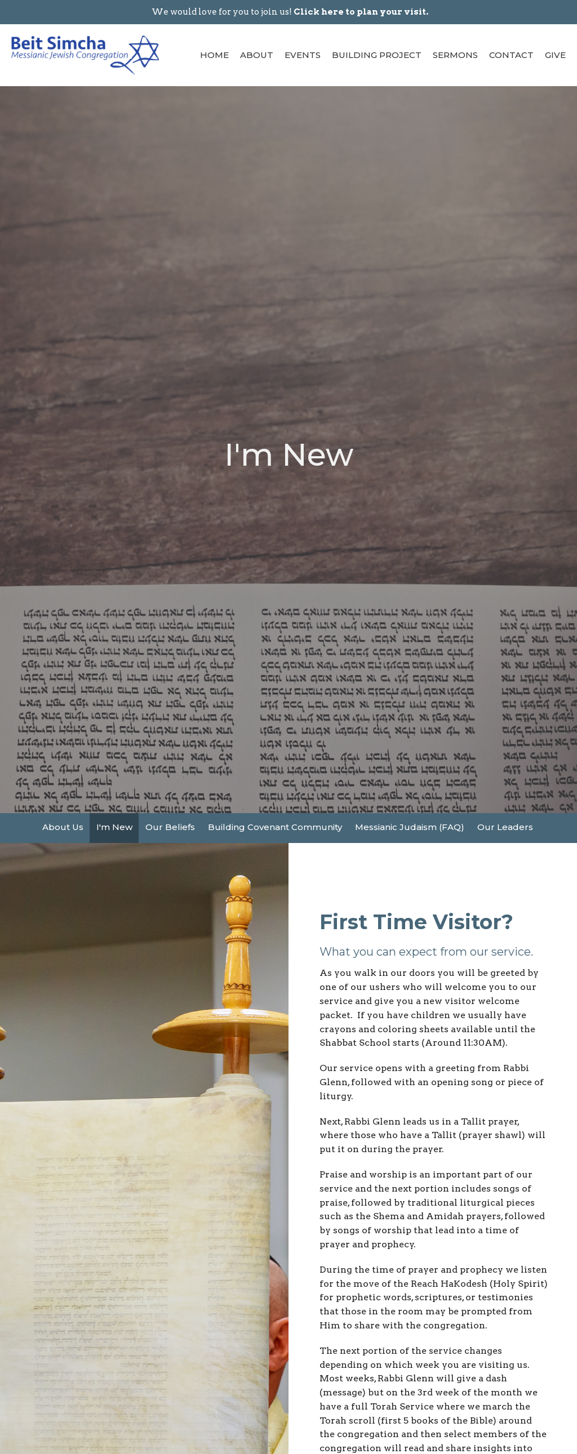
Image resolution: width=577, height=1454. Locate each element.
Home (214, 55)
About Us (62, 827)
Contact (511, 55)
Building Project (376, 55)
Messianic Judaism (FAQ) (409, 827)
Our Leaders (505, 827)
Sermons (455, 55)
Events (303, 55)
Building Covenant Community (275, 827)
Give (555, 55)
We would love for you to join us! (290, 12)
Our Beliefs (170, 827)
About (256, 55)
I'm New (114, 827)
